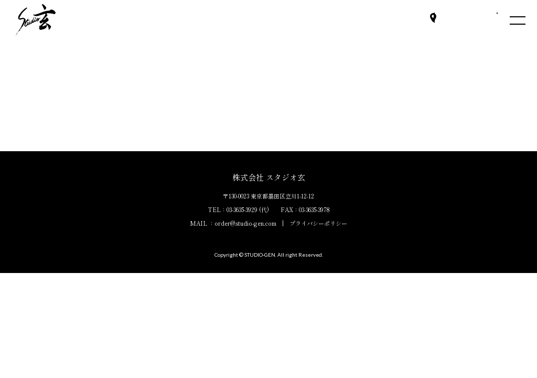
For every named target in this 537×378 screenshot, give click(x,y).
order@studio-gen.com (245, 223)
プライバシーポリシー (318, 223)
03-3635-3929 (242, 209)
